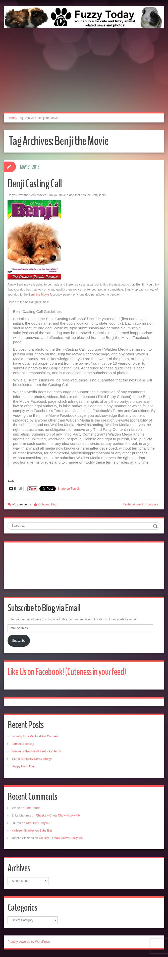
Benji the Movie (38, 294)
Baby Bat (45, 830)
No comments (21, 504)
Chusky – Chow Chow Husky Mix (58, 815)
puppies (152, 504)
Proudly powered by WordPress (29, 941)
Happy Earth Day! (23, 766)
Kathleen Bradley (23, 830)
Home (12, 118)
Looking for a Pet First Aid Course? (35, 736)
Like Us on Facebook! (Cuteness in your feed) (67, 671)
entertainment (134, 504)
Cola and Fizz (47, 504)
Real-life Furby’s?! (38, 823)
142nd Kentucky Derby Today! (32, 759)
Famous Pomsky (23, 744)
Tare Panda (32, 808)
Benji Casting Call (35, 183)
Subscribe (18, 640)
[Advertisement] (84, 75)
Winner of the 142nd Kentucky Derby (36, 751)
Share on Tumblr (69, 488)
